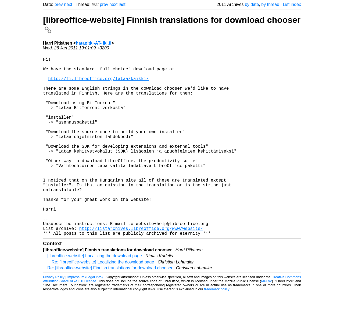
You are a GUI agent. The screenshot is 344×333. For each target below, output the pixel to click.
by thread (270, 4)
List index (292, 4)
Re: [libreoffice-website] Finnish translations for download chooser (110, 307)
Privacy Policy (53, 317)
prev (59, 4)
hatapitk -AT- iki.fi (93, 43)
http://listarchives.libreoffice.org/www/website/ (141, 267)
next (68, 4)
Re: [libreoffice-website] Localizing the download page (103, 301)
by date (252, 4)
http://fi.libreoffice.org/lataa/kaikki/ (98, 84)
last (122, 4)
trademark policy (216, 329)
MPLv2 (266, 321)
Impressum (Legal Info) (85, 317)
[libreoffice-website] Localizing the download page (94, 295)
